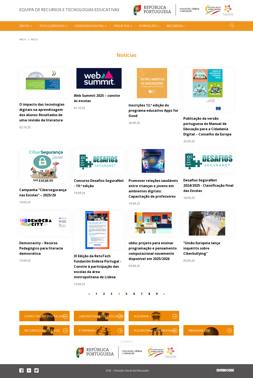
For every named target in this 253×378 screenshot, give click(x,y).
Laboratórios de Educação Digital (101, 317)
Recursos (174, 26)
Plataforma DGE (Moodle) (154, 330)
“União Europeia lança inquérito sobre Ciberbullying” (201, 248)
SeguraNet (142, 316)
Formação (147, 26)
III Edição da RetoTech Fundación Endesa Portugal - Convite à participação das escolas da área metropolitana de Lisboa (97, 266)
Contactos (126, 341)
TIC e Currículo (51, 26)
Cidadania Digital (89, 26)
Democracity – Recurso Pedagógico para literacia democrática (41, 248)
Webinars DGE (199, 330)
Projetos (121, 26)
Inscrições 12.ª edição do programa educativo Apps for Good (153, 110)
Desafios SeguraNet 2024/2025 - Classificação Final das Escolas (208, 185)
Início (24, 26)
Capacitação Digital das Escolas (44, 317)
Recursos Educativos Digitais (42, 332)
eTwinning (87, 330)
